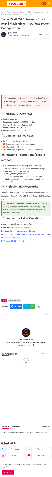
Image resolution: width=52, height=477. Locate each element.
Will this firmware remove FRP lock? (17, 228)
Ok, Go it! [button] (8, 472)
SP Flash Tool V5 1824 (9, 238)
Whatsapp (32, 306)
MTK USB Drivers (7, 234)
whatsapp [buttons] (41, 449)
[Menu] (3, 3)
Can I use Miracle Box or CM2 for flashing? (19, 224)
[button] (43, 3)
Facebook (17, 306)
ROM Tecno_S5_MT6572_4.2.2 (13, 241)
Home (3, 12)
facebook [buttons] (15, 449)
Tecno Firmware (12, 12)
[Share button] (39, 306)
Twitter (26, 306)
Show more (46, 354)
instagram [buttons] (15, 455)
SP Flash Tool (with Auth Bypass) (27, 234)
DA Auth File (45, 234)
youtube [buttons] (40, 455)
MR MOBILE (25, 339)
